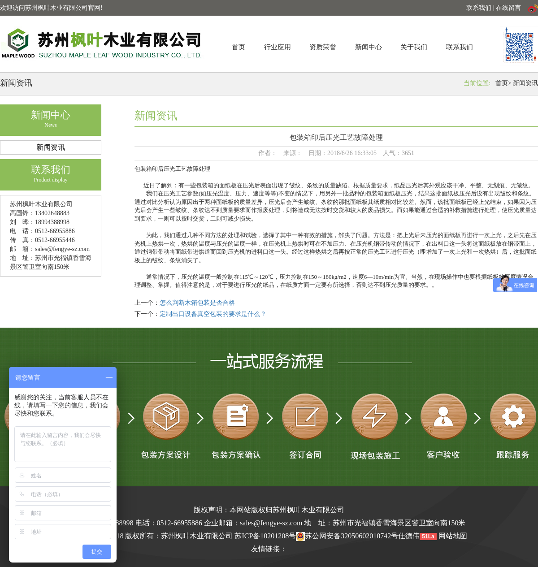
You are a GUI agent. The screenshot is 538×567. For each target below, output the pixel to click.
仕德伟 (409, 536)
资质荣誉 (322, 47)
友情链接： (269, 549)
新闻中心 (368, 47)
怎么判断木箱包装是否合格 (197, 302)
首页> (503, 83)
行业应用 (277, 47)
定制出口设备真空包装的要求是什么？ (213, 314)
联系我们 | (481, 7)
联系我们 (459, 47)
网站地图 (452, 536)
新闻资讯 (525, 83)
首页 (238, 47)
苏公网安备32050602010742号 (347, 536)
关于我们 (413, 47)
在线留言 (508, 7)
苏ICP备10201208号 (265, 536)
